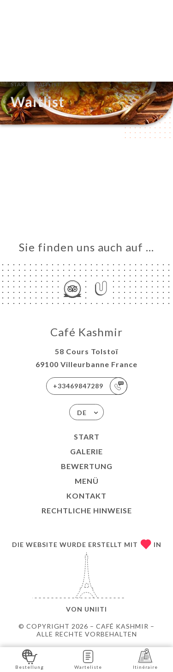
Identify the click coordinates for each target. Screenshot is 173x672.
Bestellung (29, 659)
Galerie (86, 451)
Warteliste (88, 659)
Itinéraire (145, 659)
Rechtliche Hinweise (87, 510)
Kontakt (86, 495)
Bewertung (87, 466)
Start (87, 436)
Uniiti (95, 609)
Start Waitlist (35, 83)
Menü (87, 480)
